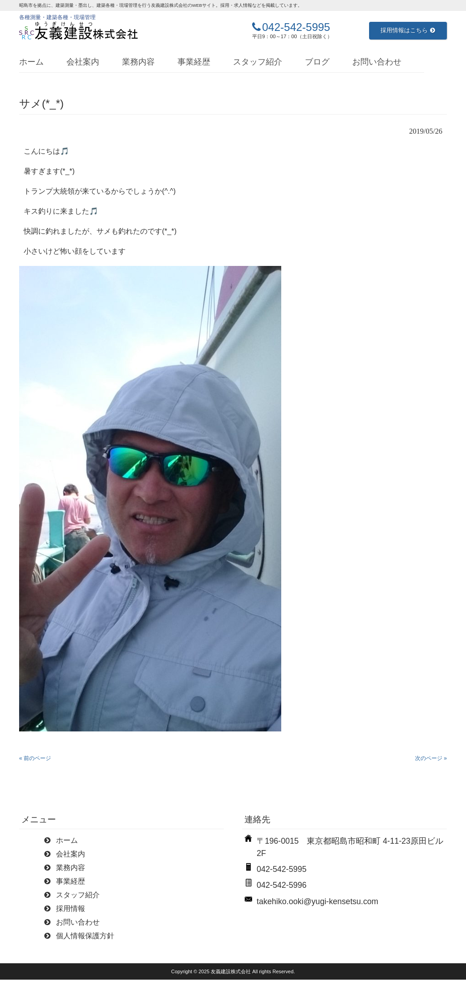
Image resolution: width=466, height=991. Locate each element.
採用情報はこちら (407, 30)
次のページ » (431, 758)
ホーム (31, 61)
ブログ (317, 61)
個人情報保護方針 (85, 936)
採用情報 (70, 908)
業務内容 (138, 61)
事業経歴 (193, 61)
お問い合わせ (376, 61)
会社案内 (82, 61)
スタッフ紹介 (257, 61)
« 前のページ (35, 758)
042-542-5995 (296, 27)
